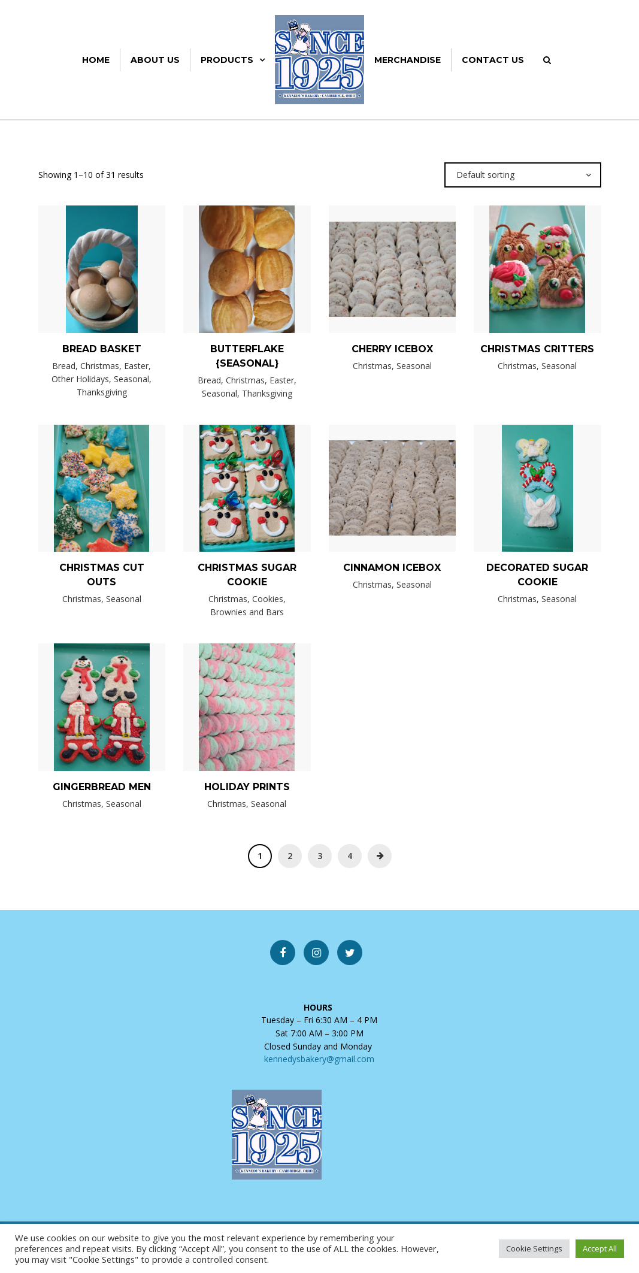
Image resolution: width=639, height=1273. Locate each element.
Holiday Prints (247, 787)
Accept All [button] (600, 1248)
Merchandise (407, 60)
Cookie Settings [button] (534, 1248)
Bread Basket (101, 349)
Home (96, 60)
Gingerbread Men (102, 787)
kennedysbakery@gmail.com (319, 1059)
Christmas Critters (537, 349)
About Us (155, 60)
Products (227, 60)
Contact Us (493, 60)
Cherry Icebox (392, 349)
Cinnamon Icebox (392, 567)
